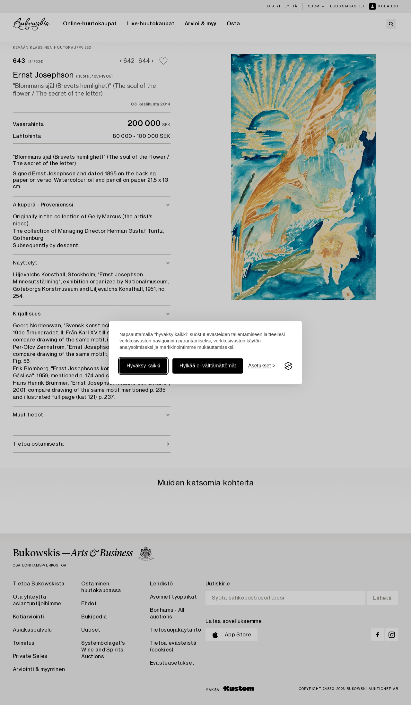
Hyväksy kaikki (143, 366)
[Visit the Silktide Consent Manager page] (288, 366)
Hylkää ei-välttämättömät (207, 366)
